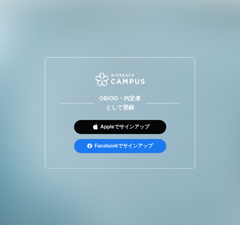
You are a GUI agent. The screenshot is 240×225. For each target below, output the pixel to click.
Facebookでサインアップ (124, 146)
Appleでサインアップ (124, 127)
